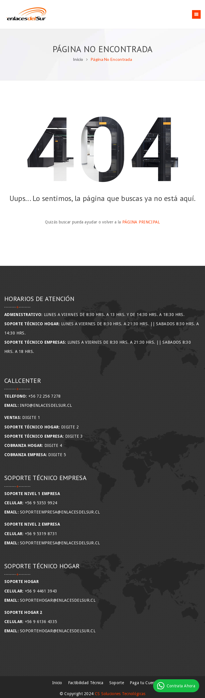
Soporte (116, 682)
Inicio (78, 59)
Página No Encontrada (111, 59)
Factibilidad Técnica (86, 682)
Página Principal (141, 222)
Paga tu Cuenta (144, 682)
